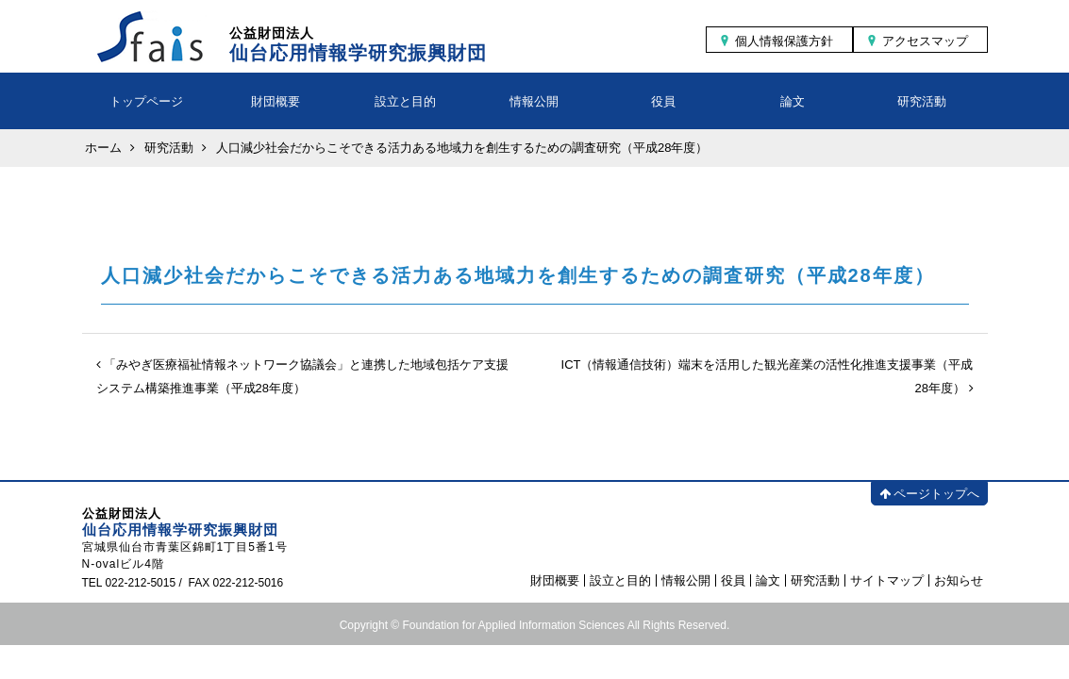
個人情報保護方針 (784, 41)
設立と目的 (405, 101)
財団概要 (275, 101)
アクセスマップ (925, 41)
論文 (792, 101)
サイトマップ (887, 580)
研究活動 (921, 101)
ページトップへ (929, 494)
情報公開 (534, 101)
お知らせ (958, 580)
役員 (663, 101)
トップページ (146, 101)
